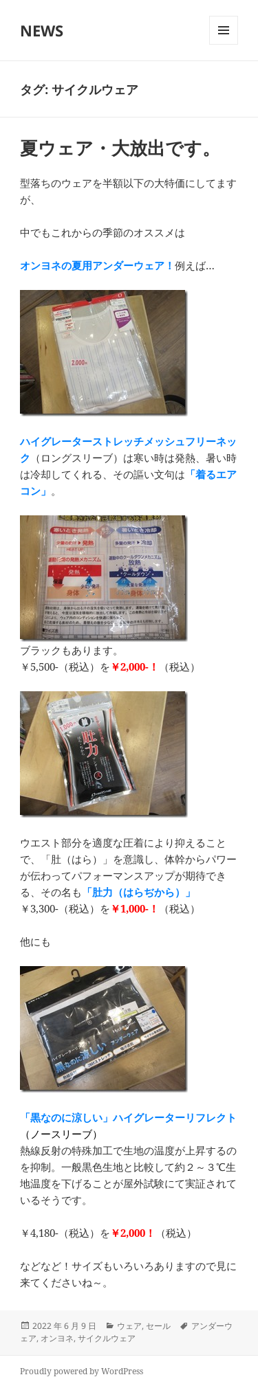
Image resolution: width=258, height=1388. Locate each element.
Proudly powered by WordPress (81, 1371)
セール (158, 1326)
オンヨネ (57, 1338)
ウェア (129, 1326)
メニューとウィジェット (223, 44)
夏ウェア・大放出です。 (120, 147)
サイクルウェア (107, 1338)
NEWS (41, 30)
